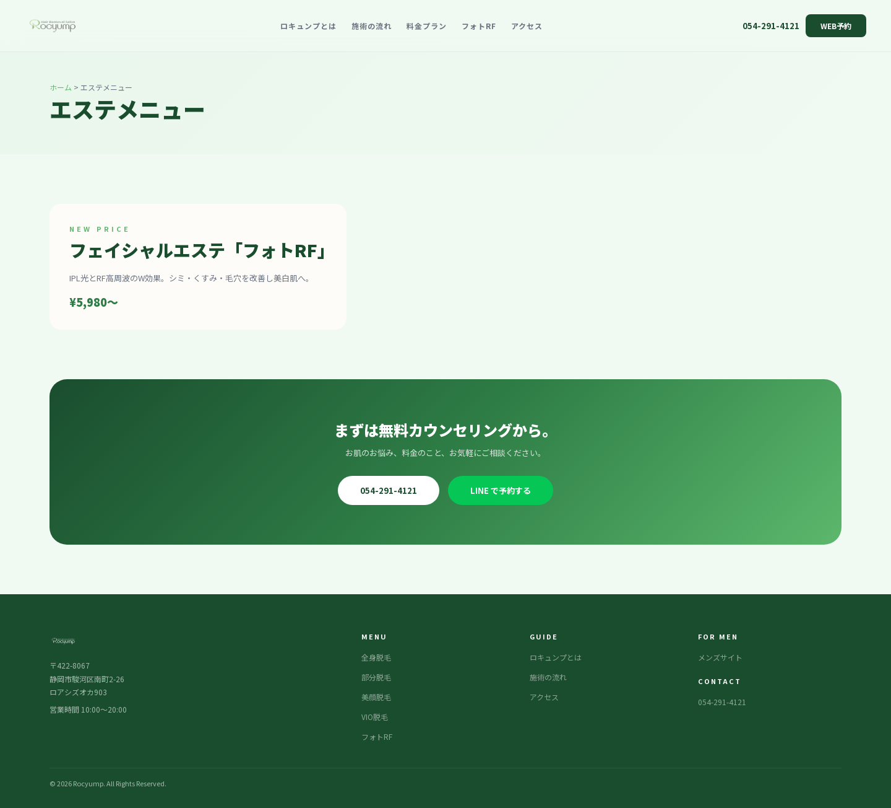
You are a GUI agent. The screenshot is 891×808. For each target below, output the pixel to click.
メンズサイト (720, 657)
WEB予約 (835, 25)
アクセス (527, 25)
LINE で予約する (500, 490)
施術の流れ (371, 25)
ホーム (61, 87)
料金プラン (427, 25)
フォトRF (479, 25)
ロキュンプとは (308, 25)
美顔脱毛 (376, 697)
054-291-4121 (770, 26)
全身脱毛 (376, 657)
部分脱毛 (376, 677)
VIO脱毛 (374, 716)
